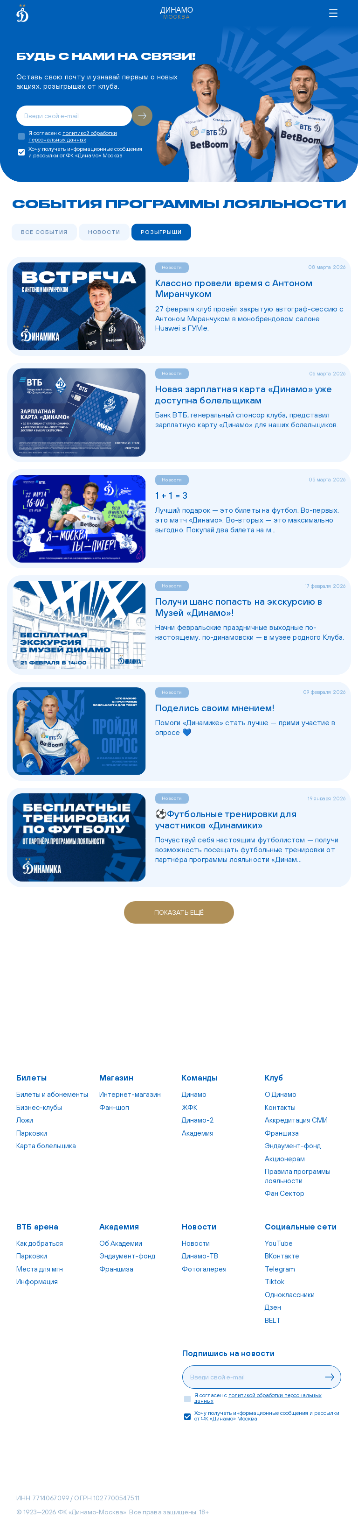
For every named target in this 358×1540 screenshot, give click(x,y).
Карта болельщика (46, 1146)
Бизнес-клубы (39, 1107)
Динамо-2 (197, 1120)
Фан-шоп (114, 1107)
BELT (273, 1320)
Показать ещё (179, 912)
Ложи (24, 1120)
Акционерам (285, 1159)
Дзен (273, 1307)
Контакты (280, 1107)
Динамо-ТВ (200, 1256)
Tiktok (274, 1282)
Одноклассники (290, 1295)
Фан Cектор (284, 1193)
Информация (37, 1282)
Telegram (280, 1269)
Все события (44, 232)
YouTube (279, 1243)
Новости (104, 232)
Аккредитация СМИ (296, 1120)
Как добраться (39, 1243)
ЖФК (189, 1107)
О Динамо (280, 1094)
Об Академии (120, 1243)
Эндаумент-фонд (293, 1146)
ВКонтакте (282, 1256)
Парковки (31, 1133)
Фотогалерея (204, 1269)
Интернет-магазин (130, 1094)
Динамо (194, 1094)
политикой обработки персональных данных (72, 136)
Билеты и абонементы (52, 1094)
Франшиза (282, 1133)
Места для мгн (39, 1269)
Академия (197, 1133)
